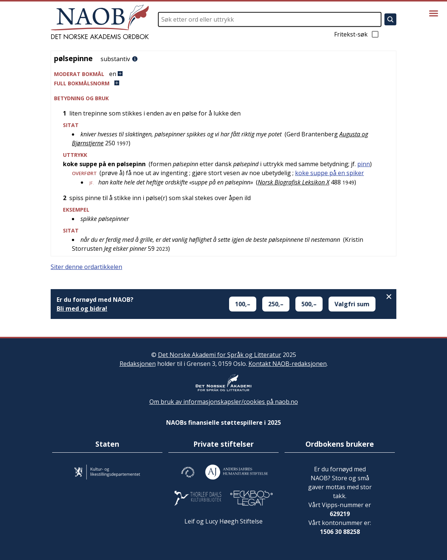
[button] (223, 74)
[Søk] (390, 19)
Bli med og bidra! (82, 308)
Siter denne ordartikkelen (86, 267)
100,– (242, 304)
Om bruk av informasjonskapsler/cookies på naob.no (223, 402)
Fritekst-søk (357, 34)
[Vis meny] (433, 13)
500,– (309, 304)
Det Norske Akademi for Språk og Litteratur (219, 355)
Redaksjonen (138, 364)
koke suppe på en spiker (329, 173)
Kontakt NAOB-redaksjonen (287, 364)
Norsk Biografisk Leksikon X (293, 182)
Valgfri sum (352, 304)
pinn (363, 164)
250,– (275, 304)
